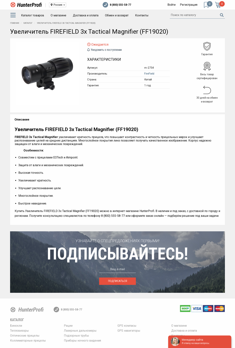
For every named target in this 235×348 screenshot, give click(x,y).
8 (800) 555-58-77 (117, 4)
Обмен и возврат (117, 15)
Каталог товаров (32, 15)
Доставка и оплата (85, 15)
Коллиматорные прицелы (28, 340)
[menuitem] (13, 15)
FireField (149, 73)
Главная (14, 23)
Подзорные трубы (76, 335)
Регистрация (188, 4)
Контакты (142, 15)
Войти (171, 4)
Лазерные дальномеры (80, 330)
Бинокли (16, 325)
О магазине (58, 15)
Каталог (28, 23)
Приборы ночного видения (82, 340)
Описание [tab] (22, 119)
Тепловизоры (19, 330)
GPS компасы (127, 325)
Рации (68, 325)
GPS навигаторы (129, 330)
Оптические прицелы (24, 335)
